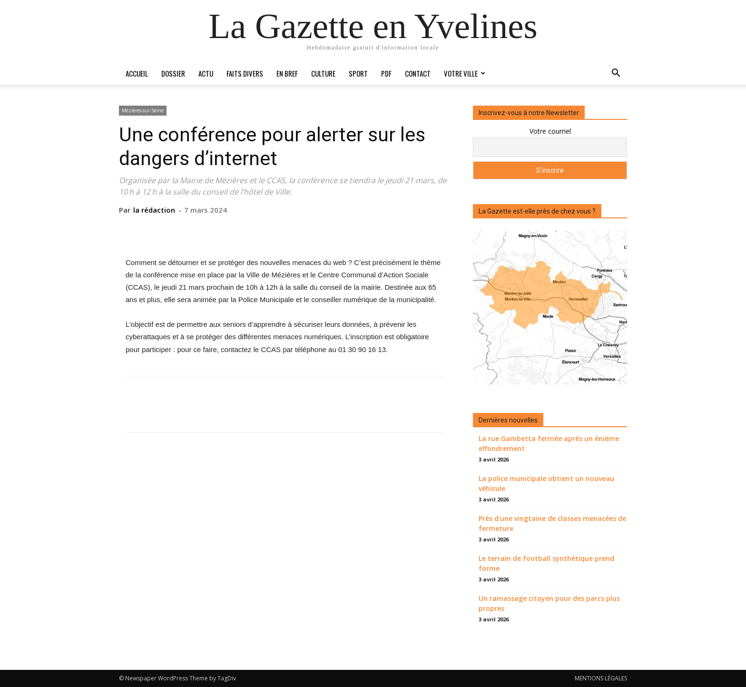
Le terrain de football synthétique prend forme (546, 563)
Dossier (173, 73)
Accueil (137, 73)
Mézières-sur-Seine (143, 110)
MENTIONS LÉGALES (601, 678)
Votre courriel (550, 131)
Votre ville (464, 73)
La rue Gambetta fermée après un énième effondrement (549, 443)
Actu (205, 73)
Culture (323, 73)
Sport (358, 73)
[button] (615, 74)
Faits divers (244, 73)
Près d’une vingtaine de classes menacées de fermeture (552, 523)
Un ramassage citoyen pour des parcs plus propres (549, 603)
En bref (287, 73)
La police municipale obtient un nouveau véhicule (546, 483)
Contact (418, 73)
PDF (386, 73)
